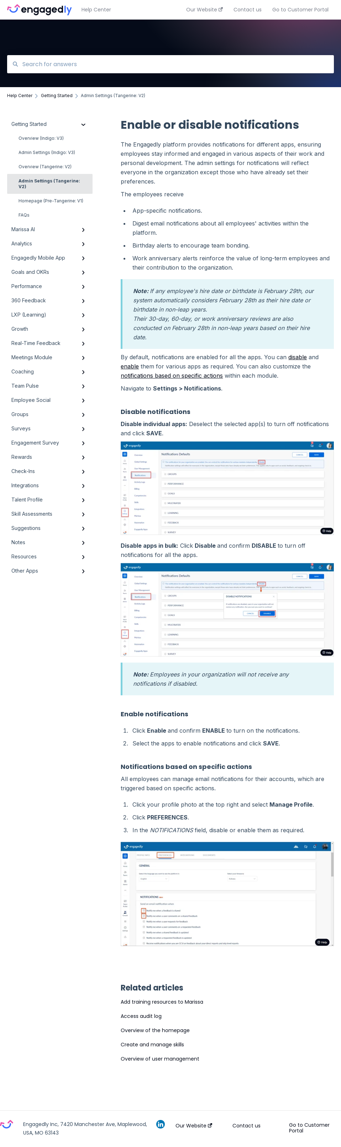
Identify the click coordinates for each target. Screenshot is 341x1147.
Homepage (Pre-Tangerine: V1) (51, 200)
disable (297, 357)
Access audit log (141, 1016)
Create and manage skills (152, 1044)
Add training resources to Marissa (162, 1001)
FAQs (24, 215)
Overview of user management (160, 1058)
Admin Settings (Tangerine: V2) (49, 183)
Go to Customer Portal (309, 1127)
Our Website (193, 1126)
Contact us (246, 1126)
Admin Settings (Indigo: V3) (47, 152)
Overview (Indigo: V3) (41, 138)
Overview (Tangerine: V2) (45, 166)
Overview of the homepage (155, 1030)
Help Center (96, 9)
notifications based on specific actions (172, 375)
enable (130, 366)
